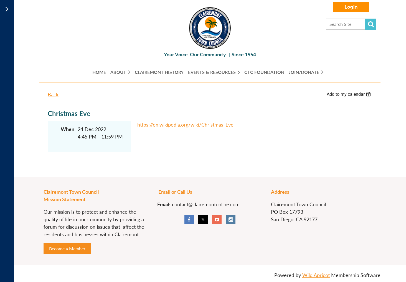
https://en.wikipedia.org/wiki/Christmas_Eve (185, 125)
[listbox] (349, 94)
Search (370, 24)
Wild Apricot (316, 275)
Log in (351, 7)
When (67, 129)
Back (53, 94)
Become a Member (67, 248)
